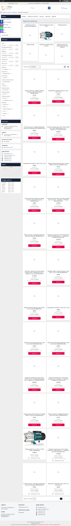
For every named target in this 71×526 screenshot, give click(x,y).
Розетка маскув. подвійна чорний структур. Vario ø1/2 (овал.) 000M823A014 (34, 92)
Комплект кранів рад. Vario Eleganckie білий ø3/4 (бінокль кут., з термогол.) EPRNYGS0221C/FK (58, 236)
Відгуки (54, 16)
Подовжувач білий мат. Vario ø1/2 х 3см (58, 307)
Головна (23, 16)
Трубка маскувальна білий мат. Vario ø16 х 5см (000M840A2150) (34, 343)
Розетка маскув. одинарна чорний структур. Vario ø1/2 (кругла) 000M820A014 (34, 200)
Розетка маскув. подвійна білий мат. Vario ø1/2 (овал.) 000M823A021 (58, 414)
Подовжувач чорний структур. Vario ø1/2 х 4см (58, 91)
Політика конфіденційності (54, 524)
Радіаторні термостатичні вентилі (46, 45)
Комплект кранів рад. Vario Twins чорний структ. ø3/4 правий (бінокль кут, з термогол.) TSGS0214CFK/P (34, 379)
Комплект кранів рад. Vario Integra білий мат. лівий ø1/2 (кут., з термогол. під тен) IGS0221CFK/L (58, 450)
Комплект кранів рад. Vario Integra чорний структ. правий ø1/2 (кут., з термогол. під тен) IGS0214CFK (34, 272)
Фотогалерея (5, 35)
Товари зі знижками (6, 22)
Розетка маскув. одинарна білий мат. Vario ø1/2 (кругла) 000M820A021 (34, 235)
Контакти (47, 16)
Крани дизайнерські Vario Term (46, 25)
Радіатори (14, 12)
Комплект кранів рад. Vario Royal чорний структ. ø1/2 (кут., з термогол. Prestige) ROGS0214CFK (58, 379)
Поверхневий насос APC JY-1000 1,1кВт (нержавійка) (34, 450)
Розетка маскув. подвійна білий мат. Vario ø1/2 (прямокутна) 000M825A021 (34, 127)
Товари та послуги (7, 12)
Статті (3, 30)
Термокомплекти (62, 25)
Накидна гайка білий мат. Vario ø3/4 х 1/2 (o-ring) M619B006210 (34, 308)
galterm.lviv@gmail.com (9, 155)
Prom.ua (42, 522)
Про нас (41, 16)
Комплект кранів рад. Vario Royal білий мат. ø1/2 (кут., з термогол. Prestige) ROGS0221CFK (58, 200)
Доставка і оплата (6, 27)
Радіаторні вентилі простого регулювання (30, 25)
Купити (35, 102)
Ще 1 (4, 115)
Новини (4, 32)
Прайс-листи (5, 24)
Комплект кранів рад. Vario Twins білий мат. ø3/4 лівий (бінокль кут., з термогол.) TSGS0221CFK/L (58, 128)
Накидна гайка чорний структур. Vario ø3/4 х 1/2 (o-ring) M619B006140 (58, 272)
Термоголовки (30, 44)
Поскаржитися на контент (43, 524)
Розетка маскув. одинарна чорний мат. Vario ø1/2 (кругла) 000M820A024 (34, 484)
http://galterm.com (8, 153)
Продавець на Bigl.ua (35, 523)
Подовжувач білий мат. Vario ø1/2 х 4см (34, 163)
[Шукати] (49, 8)
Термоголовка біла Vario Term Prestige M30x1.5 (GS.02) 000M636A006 (34, 414)
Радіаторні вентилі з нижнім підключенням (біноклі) (62, 46)
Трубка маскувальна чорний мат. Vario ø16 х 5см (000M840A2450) (58, 343)
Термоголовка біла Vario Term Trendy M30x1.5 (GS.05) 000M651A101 (58, 164)
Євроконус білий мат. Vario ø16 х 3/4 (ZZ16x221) (58, 484)
